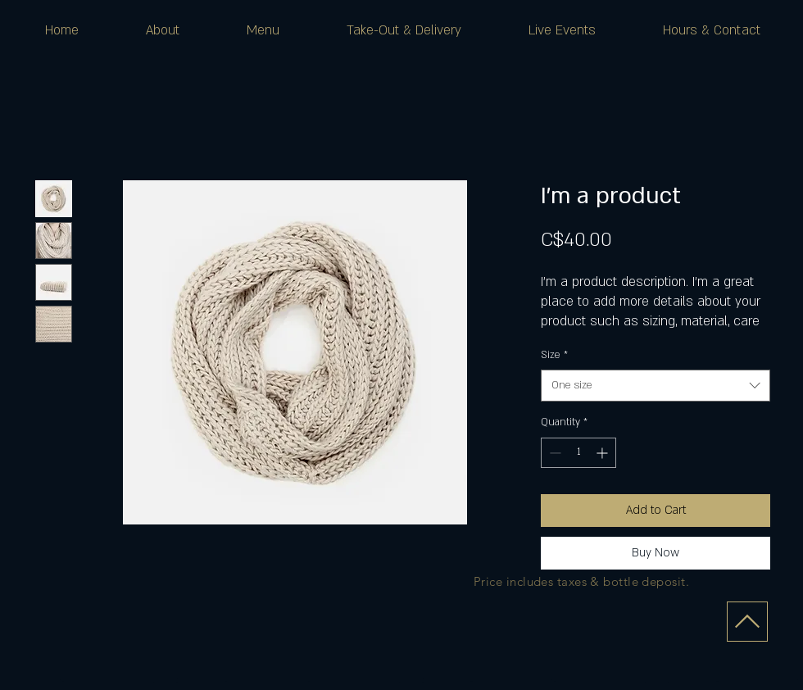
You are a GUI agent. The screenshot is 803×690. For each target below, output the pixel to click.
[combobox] (655, 386)
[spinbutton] (578, 452)
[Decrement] (553, 452)
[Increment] (603, 452)
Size (554, 354)
